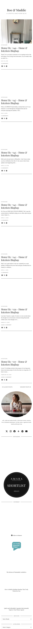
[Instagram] (9, 445)
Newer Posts (25, 387)
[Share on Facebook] (2, 66)
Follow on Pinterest (16, 535)
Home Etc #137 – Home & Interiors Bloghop (14, 363)
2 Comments (4, 115)
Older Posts (7, 387)
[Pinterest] (9, 511)
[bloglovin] (18, 431)
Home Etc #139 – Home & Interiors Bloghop (14, 311)
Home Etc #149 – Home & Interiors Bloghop (14, 49)
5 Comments (4, 168)
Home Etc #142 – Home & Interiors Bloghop (14, 258)
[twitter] (7, 431)
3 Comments (4, 63)
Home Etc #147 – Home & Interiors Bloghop (14, 102)
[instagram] (11, 431)
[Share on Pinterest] (6, 66)
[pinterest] (22, 431)
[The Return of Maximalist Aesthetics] (16, 564)
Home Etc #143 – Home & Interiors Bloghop (14, 206)
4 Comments (4, 272)
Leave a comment (6, 324)
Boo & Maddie (16, 10)
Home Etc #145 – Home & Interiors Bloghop (14, 154)
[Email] (26, 431)
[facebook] (14, 431)
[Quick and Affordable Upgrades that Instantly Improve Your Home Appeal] (16, 602)
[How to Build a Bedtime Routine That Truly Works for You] (16, 583)
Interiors (4, 45)
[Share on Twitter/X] (4, 66)
